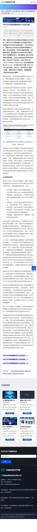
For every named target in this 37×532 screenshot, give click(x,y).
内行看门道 (16, 12)
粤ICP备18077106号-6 (17, 530)
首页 (2, 12)
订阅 (5, 474)
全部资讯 (8, 12)
